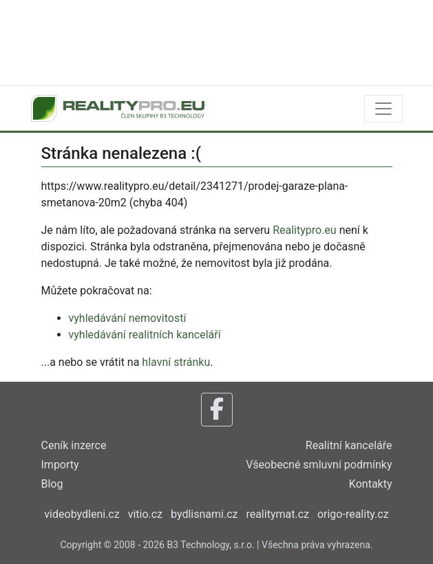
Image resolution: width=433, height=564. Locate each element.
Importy (60, 464)
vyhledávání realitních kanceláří (145, 334)
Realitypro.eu (305, 230)
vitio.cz (145, 514)
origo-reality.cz (353, 514)
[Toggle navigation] (383, 108)
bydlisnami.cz (204, 514)
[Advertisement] (216, 41)
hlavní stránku (176, 362)
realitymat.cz (277, 514)
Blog (52, 483)
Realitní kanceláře (349, 445)
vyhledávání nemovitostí (128, 318)
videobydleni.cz (81, 514)
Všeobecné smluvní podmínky (319, 464)
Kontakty (370, 483)
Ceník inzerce (74, 445)
